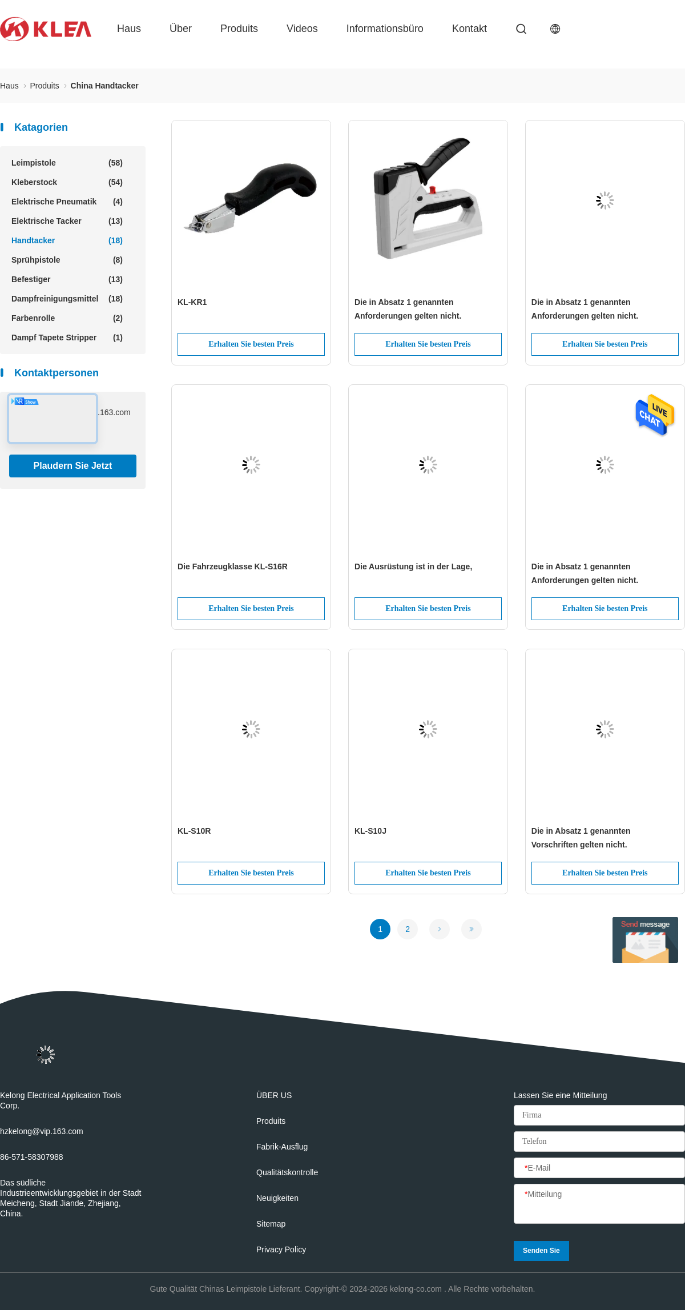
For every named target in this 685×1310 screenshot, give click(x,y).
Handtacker (67, 240)
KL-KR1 (192, 302)
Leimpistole (67, 163)
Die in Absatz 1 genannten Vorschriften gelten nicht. (581, 837)
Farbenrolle (67, 318)
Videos (302, 28)
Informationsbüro (385, 28)
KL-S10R (194, 830)
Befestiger (67, 279)
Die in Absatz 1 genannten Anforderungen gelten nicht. (407, 309)
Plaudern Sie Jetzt (73, 466)
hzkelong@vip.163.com (41, 1131)
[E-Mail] (599, 1168)
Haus (129, 28)
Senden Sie (541, 1251)
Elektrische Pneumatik (67, 201)
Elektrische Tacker (67, 221)
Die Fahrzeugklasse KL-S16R (233, 566)
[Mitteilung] (599, 1204)
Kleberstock (67, 182)
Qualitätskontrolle (287, 1172)
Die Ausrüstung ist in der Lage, (413, 566)
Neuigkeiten (277, 1198)
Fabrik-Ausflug (282, 1146)
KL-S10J (370, 830)
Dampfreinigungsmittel (67, 299)
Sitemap (270, 1223)
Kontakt (469, 28)
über (181, 28)
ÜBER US (274, 1095)
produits (239, 28)
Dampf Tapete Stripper (67, 337)
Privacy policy (281, 1249)
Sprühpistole (67, 260)
